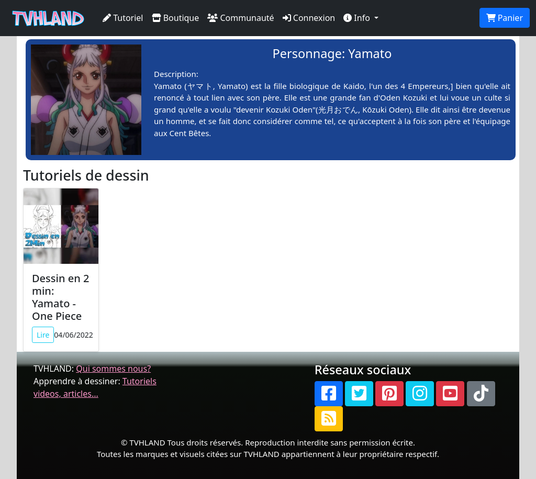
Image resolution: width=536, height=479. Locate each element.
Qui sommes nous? (113, 368)
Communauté (240, 18)
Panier (504, 18)
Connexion (309, 18)
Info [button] (357, 18)
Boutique (175, 18)
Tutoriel (123, 18)
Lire (43, 335)
